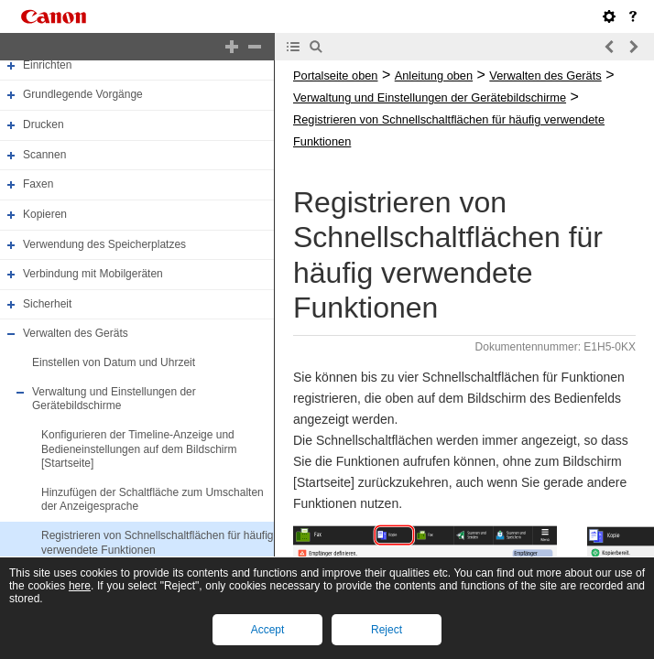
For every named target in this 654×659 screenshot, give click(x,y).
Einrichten (47, 65)
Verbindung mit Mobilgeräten (93, 273)
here (80, 585)
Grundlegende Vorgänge (83, 95)
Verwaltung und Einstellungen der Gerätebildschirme (114, 399)
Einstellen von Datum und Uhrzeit (113, 362)
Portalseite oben (335, 75)
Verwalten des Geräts (75, 334)
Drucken (43, 124)
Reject (386, 629)
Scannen (44, 154)
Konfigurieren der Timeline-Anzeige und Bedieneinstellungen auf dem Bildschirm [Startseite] (138, 449)
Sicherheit (47, 303)
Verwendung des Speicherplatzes (104, 244)
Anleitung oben (434, 75)
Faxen (38, 184)
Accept (268, 629)
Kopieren (45, 214)
